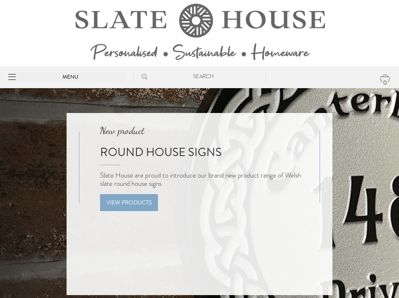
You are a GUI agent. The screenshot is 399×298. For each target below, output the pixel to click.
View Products (129, 202)
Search (203, 76)
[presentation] (11, 206)
